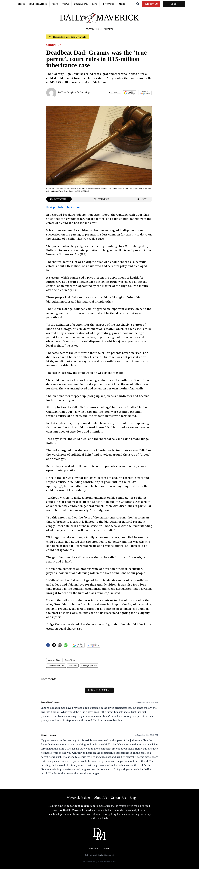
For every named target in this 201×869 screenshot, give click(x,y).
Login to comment (99, 690)
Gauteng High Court (89, 666)
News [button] (55, 4)
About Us (100, 797)
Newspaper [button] (108, 4)
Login (174, 4)
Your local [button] (81, 4)
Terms (105, 849)
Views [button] (65, 4)
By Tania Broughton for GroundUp (73, 92)
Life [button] (94, 4)
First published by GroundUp (65, 207)
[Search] (138, 4)
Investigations (38, 4)
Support (151, 4)
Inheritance (72, 666)
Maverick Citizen (54, 660)
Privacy (93, 849)
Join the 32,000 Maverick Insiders (73, 810)
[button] (129, 92)
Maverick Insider (78, 797)
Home (21, 4)
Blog (132, 797)
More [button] (122, 4)
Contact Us (118, 797)
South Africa (70, 660)
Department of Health (56, 666)
